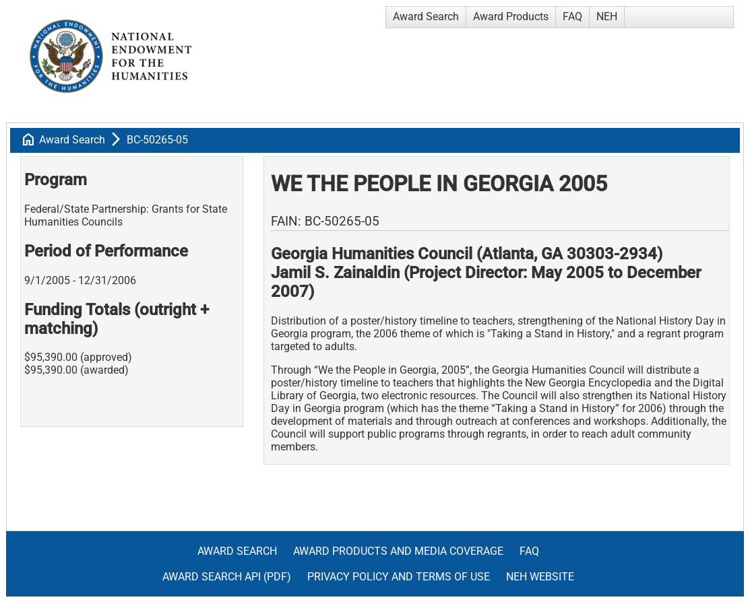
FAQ (572, 16)
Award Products (511, 16)
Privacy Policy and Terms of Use (398, 576)
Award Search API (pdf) (226, 576)
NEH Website (540, 576)
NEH (606, 16)
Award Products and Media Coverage (398, 551)
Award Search (426, 16)
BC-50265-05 (157, 139)
